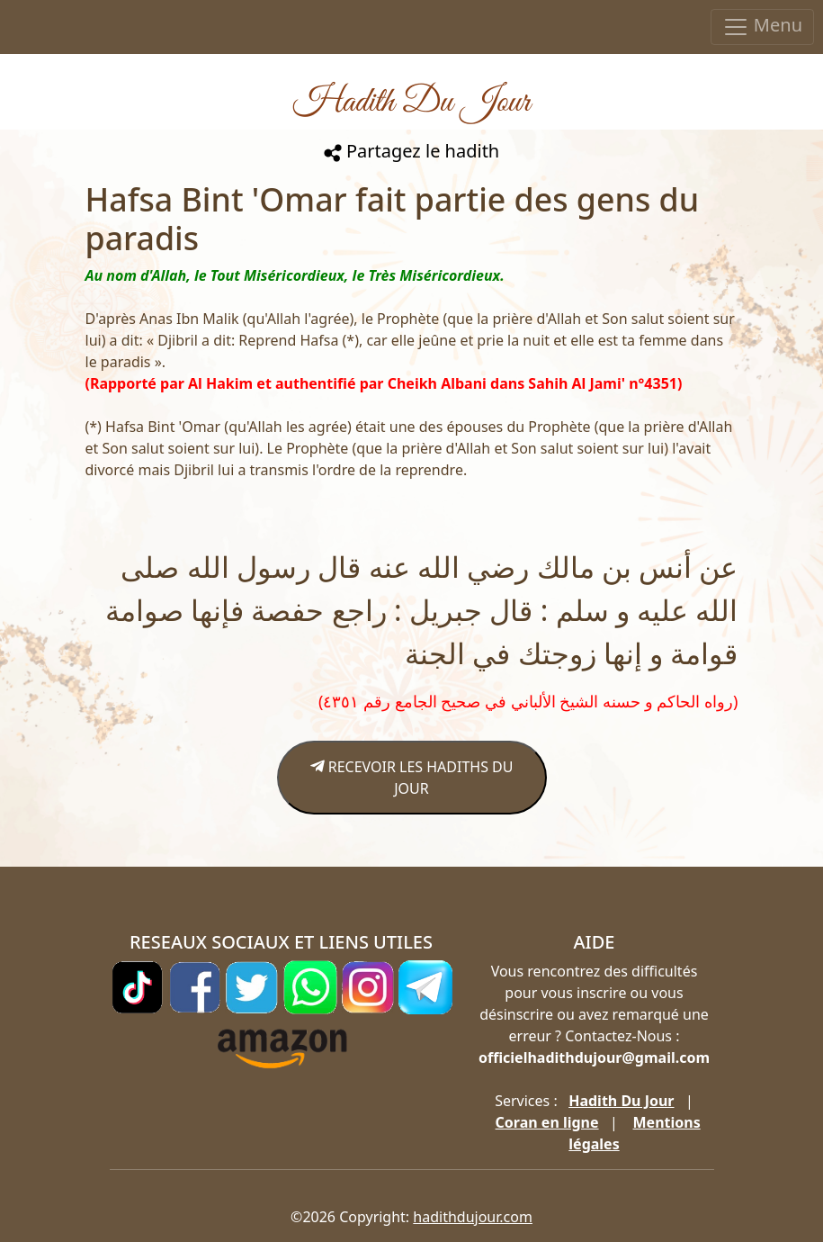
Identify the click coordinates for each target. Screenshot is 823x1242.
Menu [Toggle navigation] (762, 26)
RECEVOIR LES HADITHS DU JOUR (412, 777)
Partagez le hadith (411, 151)
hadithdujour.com (472, 1217)
